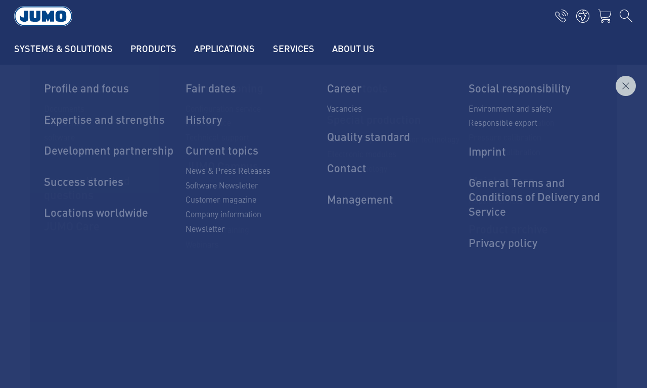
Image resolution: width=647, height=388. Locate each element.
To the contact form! (323, 265)
